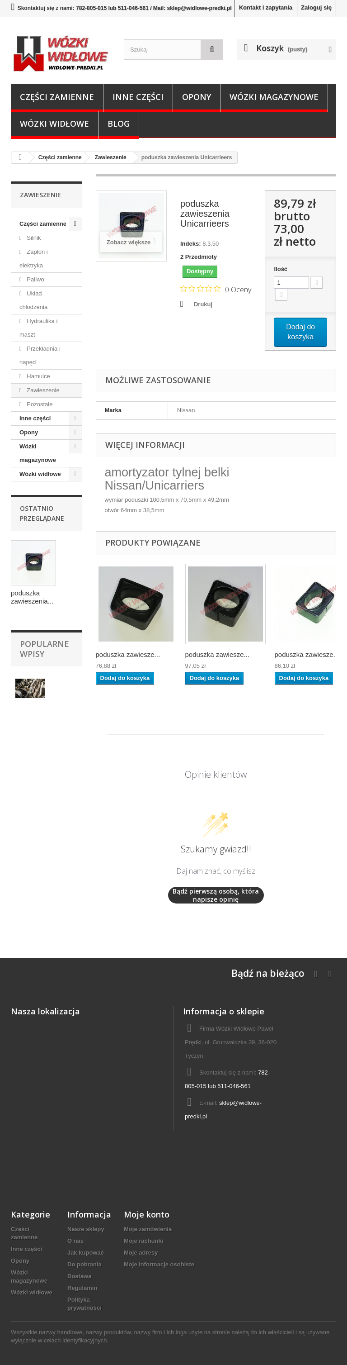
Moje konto (146, 1214)
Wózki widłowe (54, 123)
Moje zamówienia (148, 1229)
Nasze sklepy (85, 1229)
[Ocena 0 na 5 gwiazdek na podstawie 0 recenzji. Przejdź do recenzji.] (215, 289)
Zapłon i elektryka (33, 258)
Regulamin (82, 1287)
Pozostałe (39, 404)
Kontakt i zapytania (265, 7)
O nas (75, 1240)
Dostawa (79, 1276)
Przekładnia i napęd (40, 355)
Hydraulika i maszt (38, 328)
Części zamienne (57, 96)
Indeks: (190, 243)
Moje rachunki (143, 1240)
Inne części (138, 96)
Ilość (280, 269)
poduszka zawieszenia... (32, 597)
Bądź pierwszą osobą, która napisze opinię (216, 895)
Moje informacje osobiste (159, 1264)
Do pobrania (84, 1264)
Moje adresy (141, 1252)
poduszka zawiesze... (128, 654)
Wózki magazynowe (274, 96)
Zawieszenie (42, 390)
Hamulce (37, 376)
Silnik (33, 237)
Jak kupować (85, 1252)
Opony (196, 96)
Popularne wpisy (44, 648)
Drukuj (203, 304)
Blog (119, 123)
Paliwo (34, 279)
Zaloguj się (316, 7)
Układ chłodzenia (33, 300)
